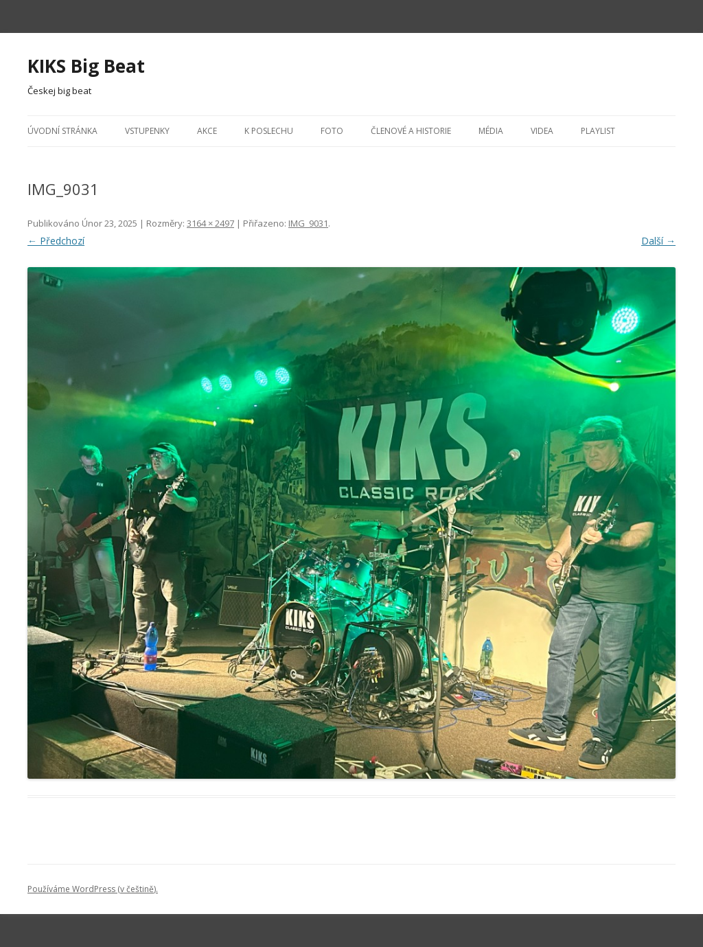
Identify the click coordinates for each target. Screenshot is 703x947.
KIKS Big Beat (86, 66)
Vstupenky (147, 131)
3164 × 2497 (210, 223)
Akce (207, 131)
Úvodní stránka (62, 131)
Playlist (598, 131)
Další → (658, 240)
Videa (542, 131)
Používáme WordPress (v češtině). (92, 889)
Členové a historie (411, 131)
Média (491, 131)
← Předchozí (55, 240)
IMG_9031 (308, 223)
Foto (332, 131)
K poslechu (268, 131)
